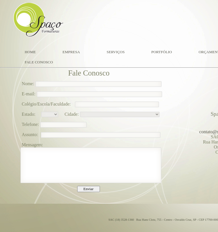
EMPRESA (71, 52)
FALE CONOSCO (39, 62)
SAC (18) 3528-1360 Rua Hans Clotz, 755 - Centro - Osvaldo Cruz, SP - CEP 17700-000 (163, 219)
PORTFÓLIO (161, 52)
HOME (30, 52)
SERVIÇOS (116, 52)
